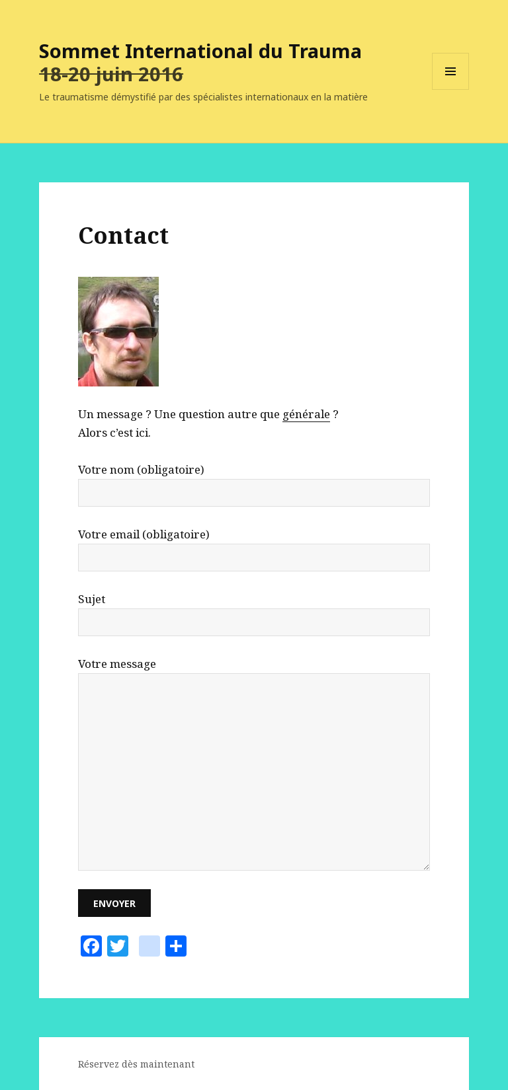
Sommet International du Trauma (200, 50)
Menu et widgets (451, 89)
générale (306, 413)
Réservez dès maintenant (136, 1064)
